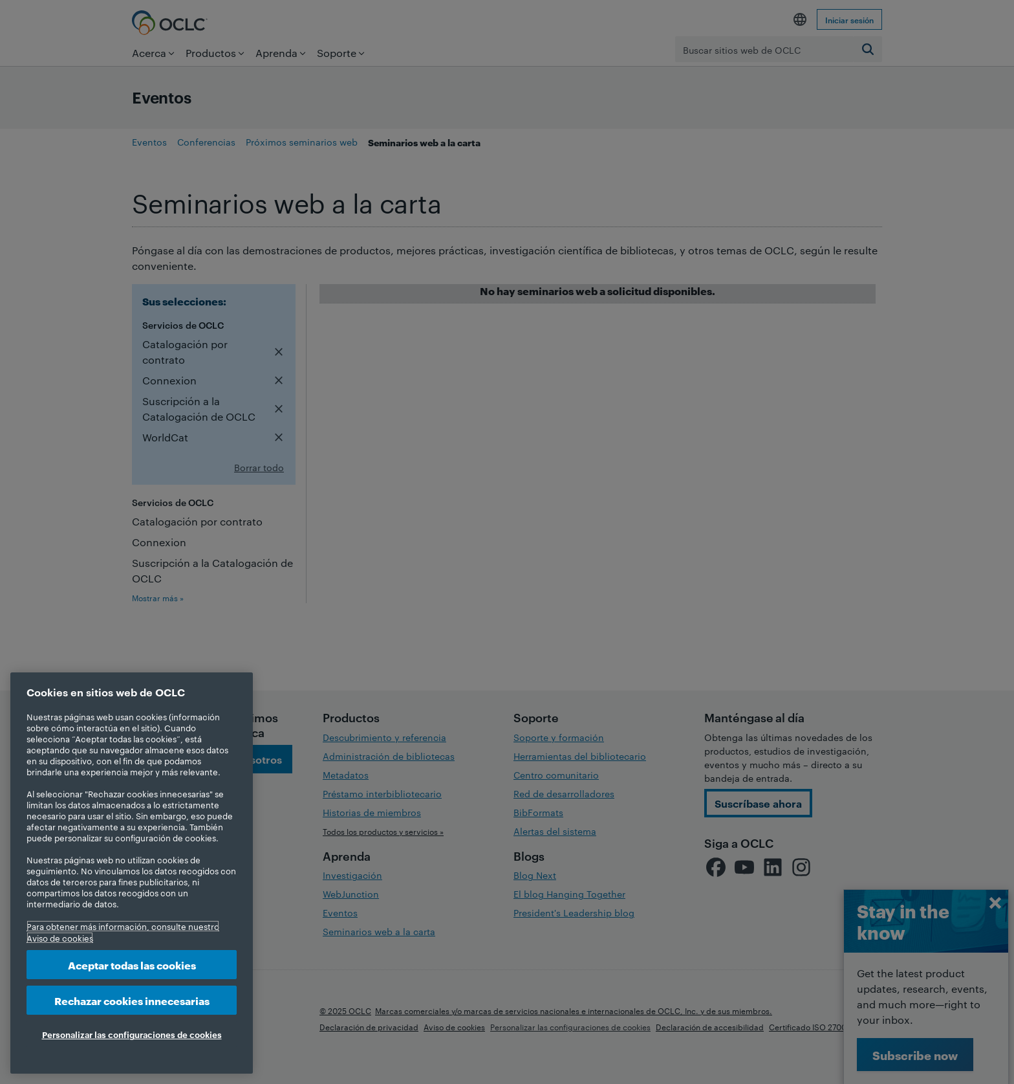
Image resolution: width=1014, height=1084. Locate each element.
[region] (131, 873)
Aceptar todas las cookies (132, 964)
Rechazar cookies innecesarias (132, 1000)
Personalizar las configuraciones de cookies (132, 1034)
